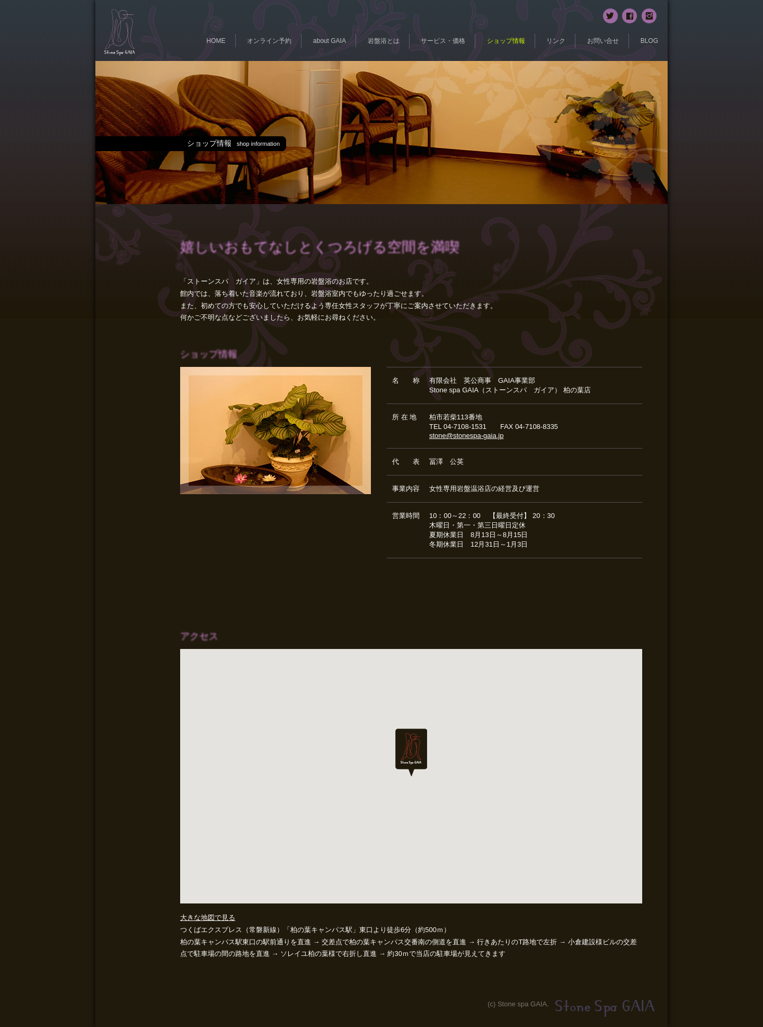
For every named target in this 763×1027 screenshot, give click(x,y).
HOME (216, 41)
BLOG (649, 41)
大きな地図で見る (207, 917)
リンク (555, 41)
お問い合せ (603, 41)
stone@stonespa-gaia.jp (466, 436)
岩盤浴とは (384, 41)
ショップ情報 (506, 41)
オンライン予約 (269, 41)
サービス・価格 (443, 41)
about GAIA (329, 41)
